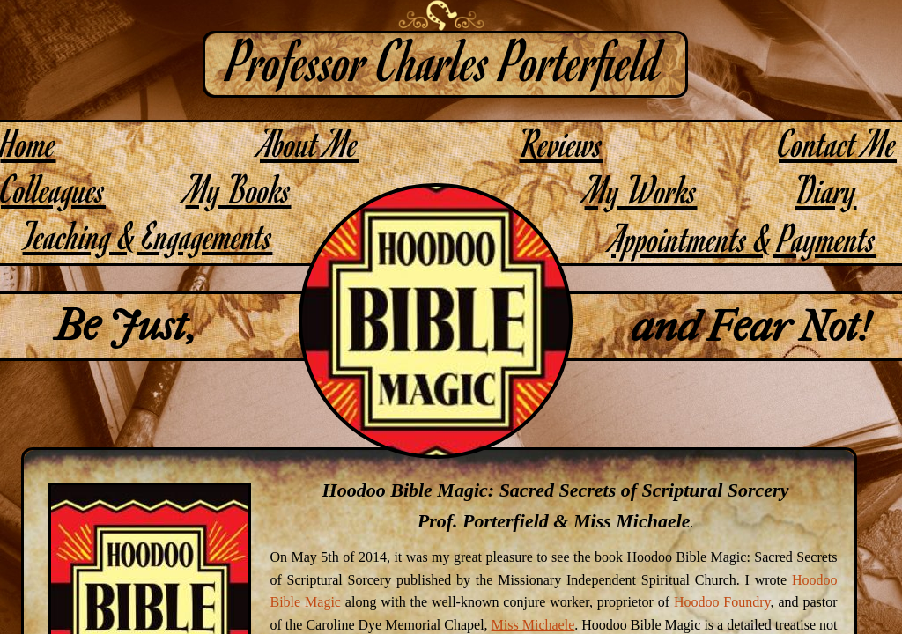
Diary (826, 189)
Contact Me (838, 142)
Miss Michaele (533, 624)
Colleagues (53, 188)
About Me (309, 142)
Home (28, 142)
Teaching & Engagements (148, 234)
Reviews (561, 142)
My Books (239, 188)
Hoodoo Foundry (722, 601)
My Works (641, 189)
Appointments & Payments (743, 237)
